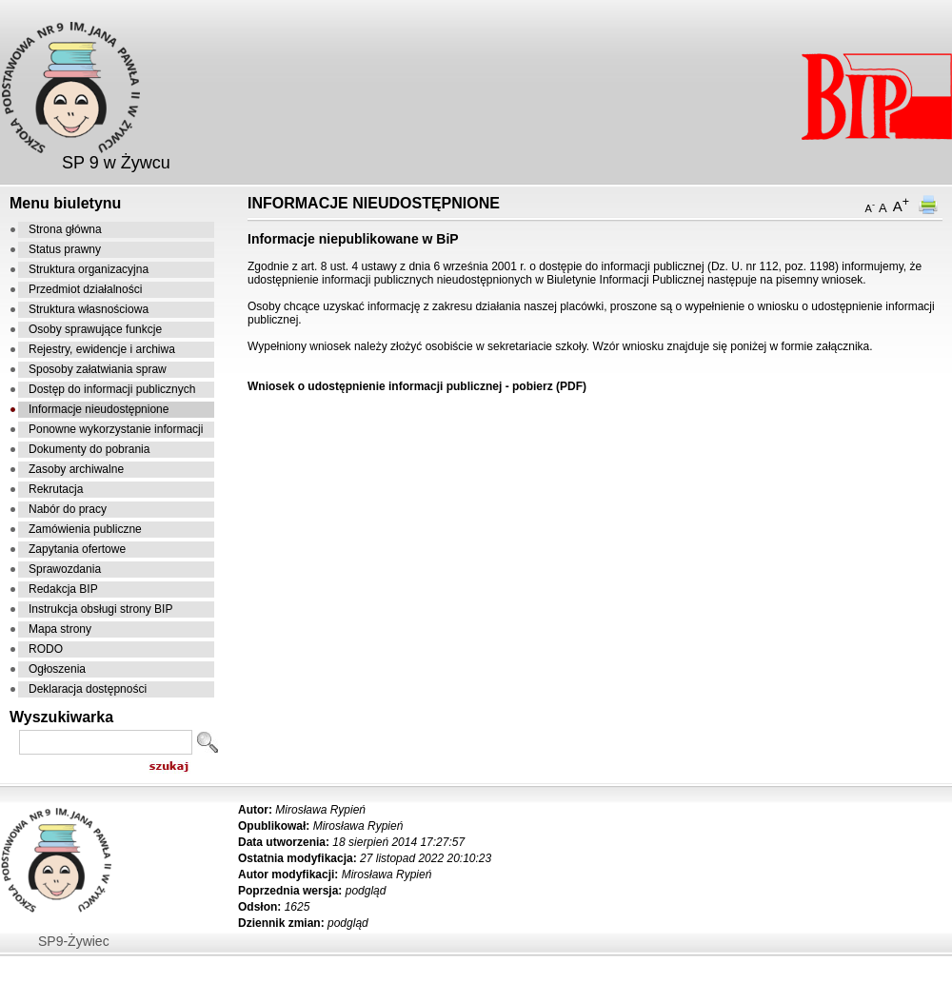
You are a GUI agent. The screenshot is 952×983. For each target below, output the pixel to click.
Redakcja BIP (63, 589)
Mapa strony (60, 629)
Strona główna (65, 229)
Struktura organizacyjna (89, 269)
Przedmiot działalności (85, 289)
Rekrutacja (56, 489)
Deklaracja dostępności (88, 689)
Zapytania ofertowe (77, 549)
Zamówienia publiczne (85, 529)
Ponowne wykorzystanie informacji (116, 429)
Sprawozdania (65, 569)
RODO (46, 649)
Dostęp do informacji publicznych (112, 389)
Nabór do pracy (68, 509)
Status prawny (65, 249)
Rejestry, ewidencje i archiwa (102, 349)
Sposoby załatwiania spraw (98, 369)
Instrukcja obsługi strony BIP (100, 609)
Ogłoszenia (57, 669)
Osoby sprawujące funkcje (95, 329)
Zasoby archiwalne (76, 469)
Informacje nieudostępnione (99, 409)
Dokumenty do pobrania (89, 449)
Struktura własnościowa (89, 309)
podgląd (366, 890)
